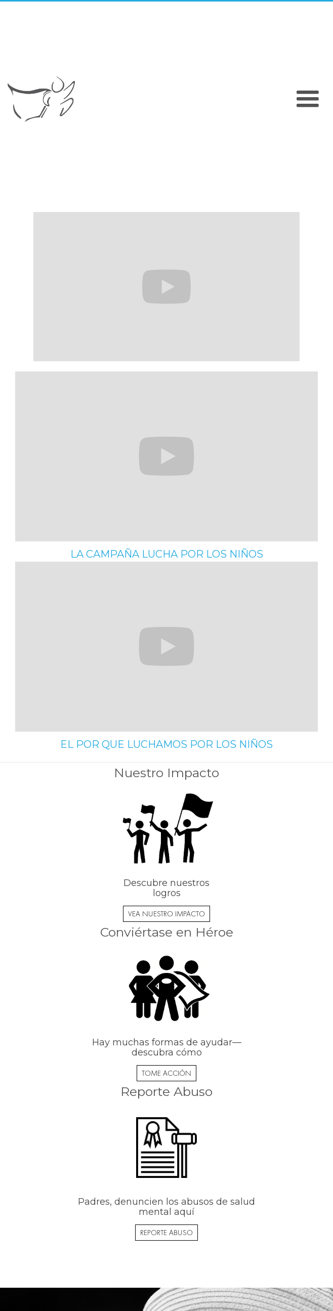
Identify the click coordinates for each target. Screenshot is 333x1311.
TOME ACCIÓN (166, 1073)
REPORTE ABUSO (166, 1233)
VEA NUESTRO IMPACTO (166, 914)
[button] (307, 99)
